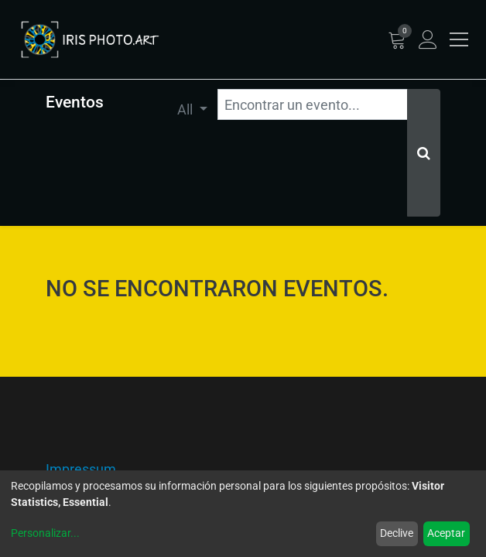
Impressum (81, 469)
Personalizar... (45, 533)
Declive (396, 533)
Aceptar (446, 533)
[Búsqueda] (423, 153)
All (186, 109)
